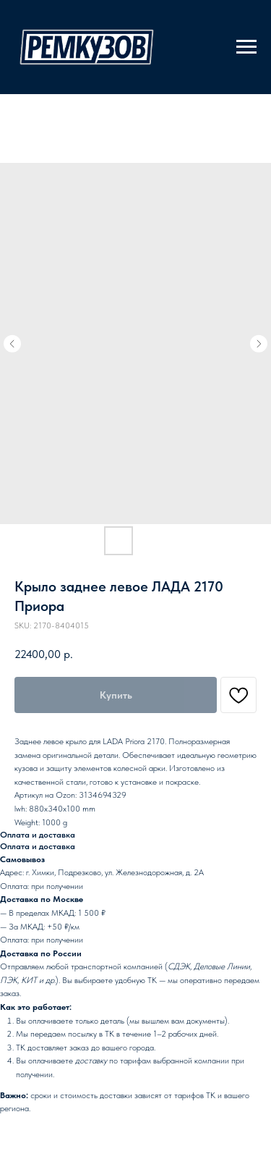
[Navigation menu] (246, 47)
